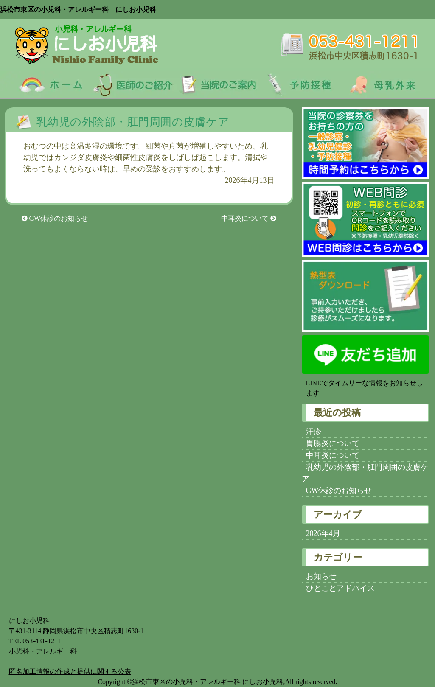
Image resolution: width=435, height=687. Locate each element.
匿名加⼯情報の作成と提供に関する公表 (70, 671)
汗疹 (313, 431)
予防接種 (304, 84)
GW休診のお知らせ (55, 218)
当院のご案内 (217, 84)
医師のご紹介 (130, 84)
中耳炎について (248, 218)
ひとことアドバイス (340, 588)
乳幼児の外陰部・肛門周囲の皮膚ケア (138, 122)
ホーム (43, 84)
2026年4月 (323, 533)
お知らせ (321, 576)
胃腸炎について (332, 443)
